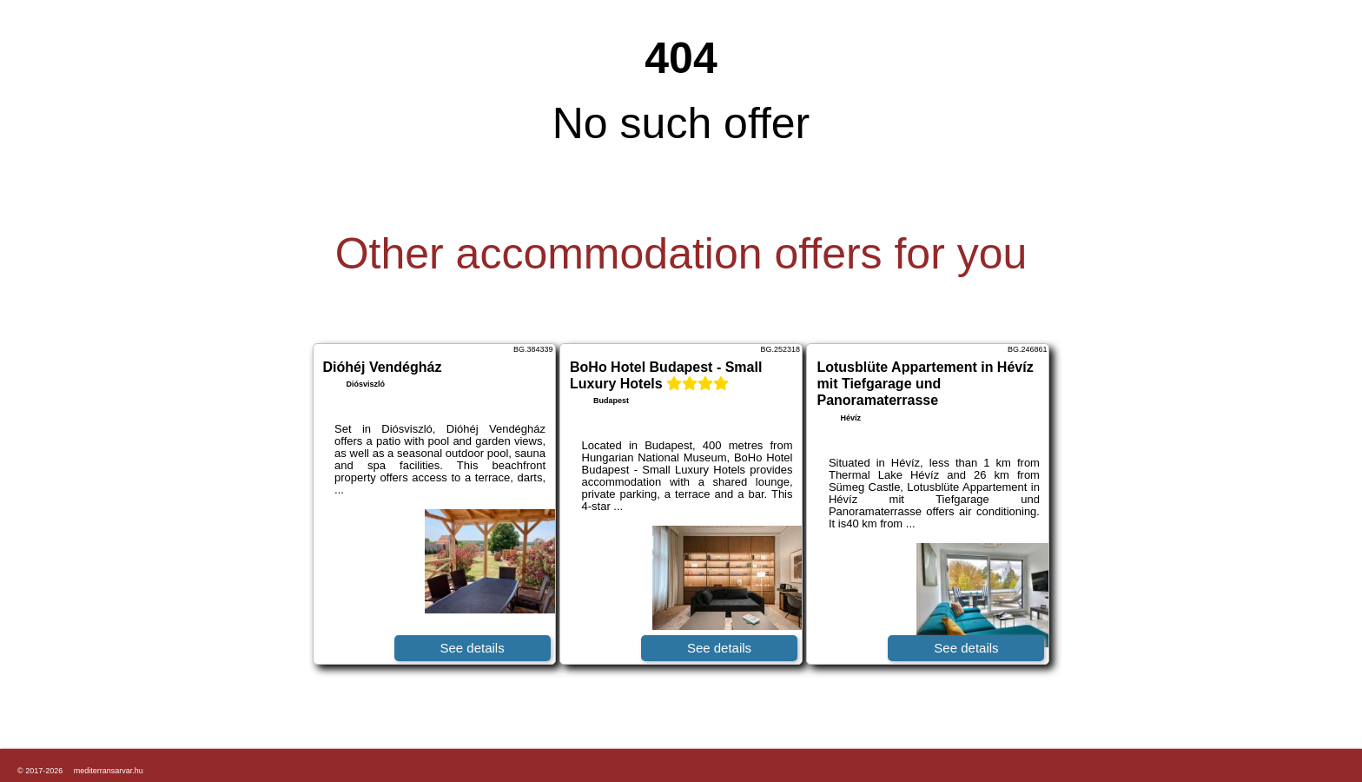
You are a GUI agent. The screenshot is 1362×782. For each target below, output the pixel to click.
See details (472, 647)
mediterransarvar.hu (108, 770)
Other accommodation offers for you (681, 253)
